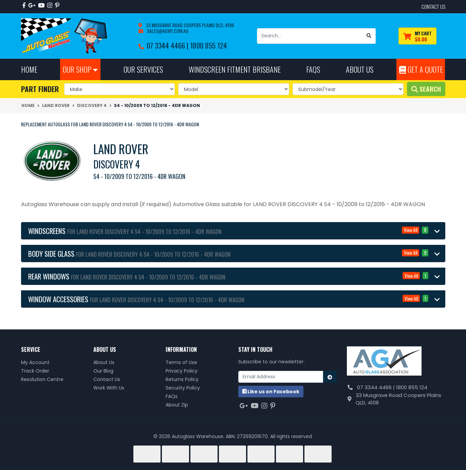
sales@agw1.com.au (167, 30)
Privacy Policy (182, 370)
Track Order (35, 370)
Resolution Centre (42, 379)
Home (29, 69)
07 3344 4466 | (168, 45)
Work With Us (108, 387)
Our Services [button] (143, 69)
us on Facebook (270, 391)
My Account (35, 362)
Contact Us (106, 379)
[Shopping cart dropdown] (417, 36)
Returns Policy (182, 379)
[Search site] (369, 36)
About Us (103, 362)
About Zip (177, 404)
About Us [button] (359, 69)
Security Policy (183, 387)
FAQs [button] (313, 69)
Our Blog (103, 370)
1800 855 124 (208, 45)
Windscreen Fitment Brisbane (235, 69)
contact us (433, 6)
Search (426, 89)
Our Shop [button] (80, 69)
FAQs (172, 396)
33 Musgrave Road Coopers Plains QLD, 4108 (189, 25)
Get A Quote (421, 69)
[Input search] (310, 36)
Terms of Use (181, 362)
